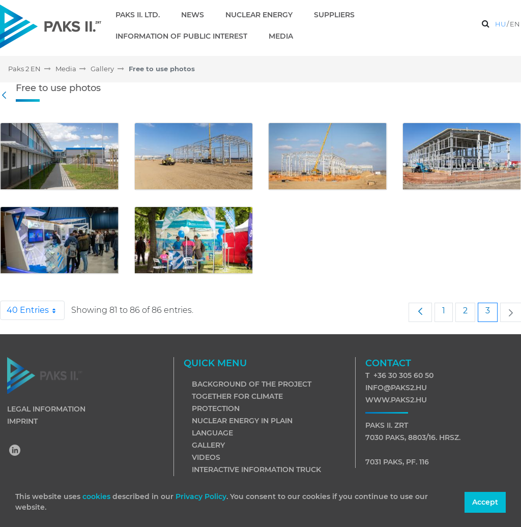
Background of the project (251, 384)
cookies (97, 496)
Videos (206, 457)
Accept (485, 502)
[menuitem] (141, 14)
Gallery (208, 445)
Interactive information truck (256, 469)
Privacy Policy (201, 496)
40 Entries (36, 310)
